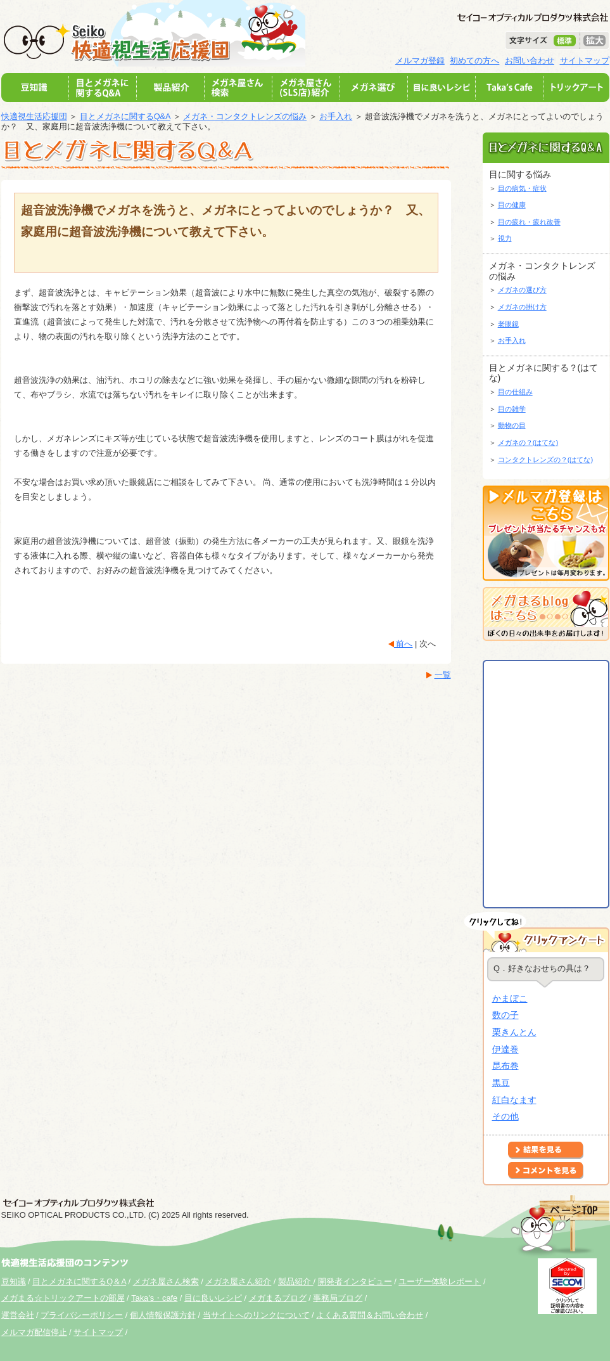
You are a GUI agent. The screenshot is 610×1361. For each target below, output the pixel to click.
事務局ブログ (337, 1298)
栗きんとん (514, 1032)
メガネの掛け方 (522, 307)
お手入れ (335, 116)
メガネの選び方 (522, 289)
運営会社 (17, 1315)
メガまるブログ (278, 1298)
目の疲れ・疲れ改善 (529, 222)
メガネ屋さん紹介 (238, 1281)
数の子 (505, 1015)
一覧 (443, 675)
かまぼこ (510, 998)
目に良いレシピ (213, 1298)
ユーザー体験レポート (439, 1281)
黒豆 (501, 1083)
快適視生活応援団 (34, 116)
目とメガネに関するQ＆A (79, 1281)
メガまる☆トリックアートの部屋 (63, 1298)
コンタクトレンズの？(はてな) (546, 459)
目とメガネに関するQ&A (125, 116)
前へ (403, 643)
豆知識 (13, 1281)
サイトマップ (584, 60)
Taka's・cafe (154, 1298)
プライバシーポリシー (82, 1315)
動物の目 (512, 425)
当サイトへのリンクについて (256, 1315)
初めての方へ (474, 60)
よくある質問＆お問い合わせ (369, 1315)
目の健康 (512, 205)
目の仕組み (515, 392)
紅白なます (514, 1100)
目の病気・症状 (522, 188)
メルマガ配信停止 (34, 1332)
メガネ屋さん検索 (166, 1281)
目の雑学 (512, 409)
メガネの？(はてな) (528, 442)
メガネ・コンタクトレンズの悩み (245, 116)
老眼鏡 (508, 324)
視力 (505, 238)
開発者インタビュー (355, 1281)
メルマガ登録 (420, 60)
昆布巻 (505, 1066)
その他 (505, 1116)
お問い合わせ (529, 60)
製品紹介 (296, 1281)
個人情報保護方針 (163, 1315)
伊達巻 (505, 1049)
